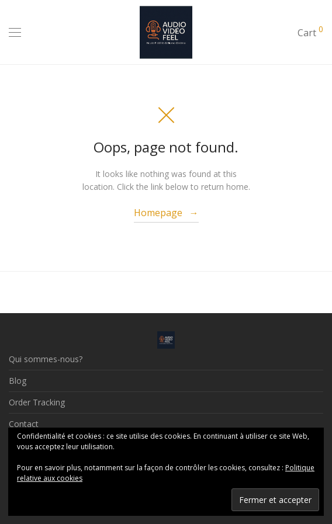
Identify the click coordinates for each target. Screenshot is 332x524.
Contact (24, 423)
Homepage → (166, 212)
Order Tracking (37, 402)
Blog (17, 380)
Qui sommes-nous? (45, 359)
